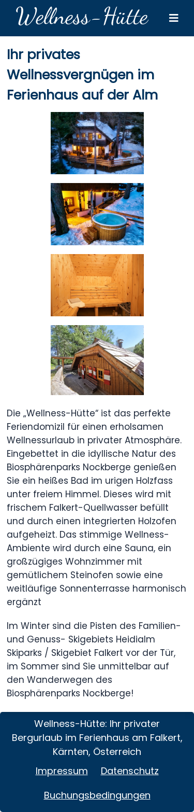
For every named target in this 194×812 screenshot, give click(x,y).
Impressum (62, 770)
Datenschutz (130, 770)
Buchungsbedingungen (97, 795)
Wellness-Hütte (82, 16)
